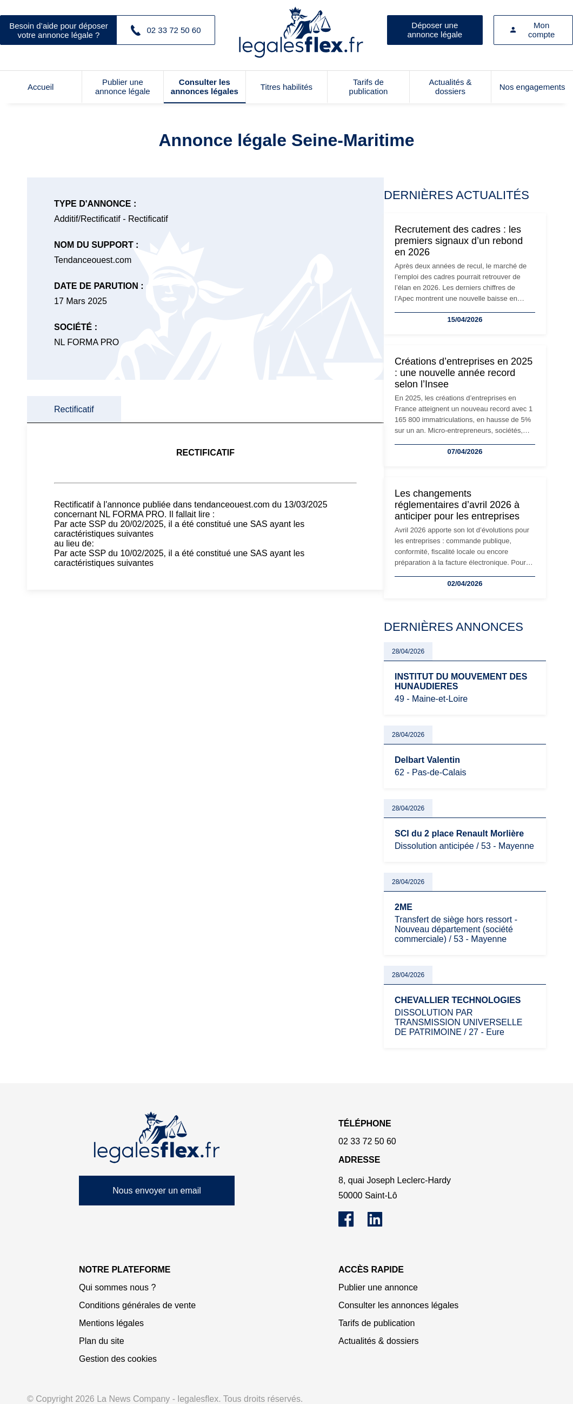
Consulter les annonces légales (204, 86)
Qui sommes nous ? (117, 1287)
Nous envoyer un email (156, 1190)
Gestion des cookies (118, 1358)
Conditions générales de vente (137, 1305)
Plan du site (101, 1341)
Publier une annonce (378, 1287)
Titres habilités (286, 86)
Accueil (41, 86)
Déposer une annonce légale (434, 30)
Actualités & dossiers (450, 86)
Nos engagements (532, 86)
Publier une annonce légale (122, 86)
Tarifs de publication (368, 86)
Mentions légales (111, 1323)
